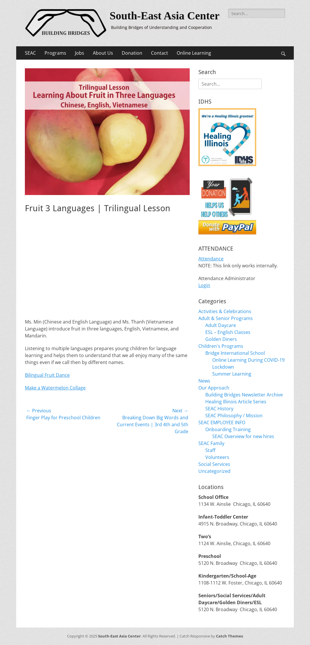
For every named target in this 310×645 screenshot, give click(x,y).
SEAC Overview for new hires (243, 436)
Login (204, 285)
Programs (55, 53)
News (204, 381)
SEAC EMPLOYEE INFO (221, 422)
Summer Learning (231, 374)
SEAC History (219, 408)
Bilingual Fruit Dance (47, 375)
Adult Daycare (220, 325)
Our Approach (213, 388)
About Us (103, 53)
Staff (210, 450)
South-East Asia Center (164, 16)
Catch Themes (229, 636)
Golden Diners (221, 339)
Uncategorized (214, 471)
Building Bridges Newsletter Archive (244, 395)
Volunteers (217, 457)
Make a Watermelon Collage (55, 388)
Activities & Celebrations (224, 311)
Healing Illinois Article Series (235, 401)
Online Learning (194, 53)
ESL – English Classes (227, 332)
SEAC (30, 53)
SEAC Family (211, 443)
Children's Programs (220, 346)
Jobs (79, 53)
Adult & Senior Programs (225, 318)
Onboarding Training (228, 429)
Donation (132, 53)
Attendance (211, 259)
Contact (159, 53)
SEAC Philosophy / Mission (234, 415)
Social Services (214, 464)
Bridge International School (235, 353)
